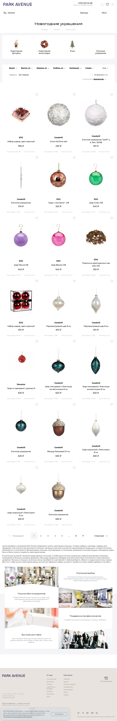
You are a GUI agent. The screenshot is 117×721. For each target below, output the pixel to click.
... (69, 536)
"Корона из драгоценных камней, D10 (96, 264)
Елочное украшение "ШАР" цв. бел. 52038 (96, 141)
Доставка (50, 682)
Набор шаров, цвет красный (21, 141)
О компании (51, 679)
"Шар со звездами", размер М (21, 388)
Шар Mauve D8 (21, 265)
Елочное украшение (21, 203)
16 (76, 536)
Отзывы (50, 691)
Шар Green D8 (96, 203)
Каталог (68, 675)
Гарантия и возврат (51, 688)
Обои (66, 692)
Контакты (50, 694)
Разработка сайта (8, 697)
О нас (50, 675)
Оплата (49, 684)
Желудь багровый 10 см (58, 451)
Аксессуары (68, 689)
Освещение (68, 687)
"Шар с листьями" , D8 (58, 203)
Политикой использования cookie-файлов (18, 717)
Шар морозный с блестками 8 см (96, 451)
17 (83, 536)
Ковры (66, 695)
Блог (48, 696)
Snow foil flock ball (58, 141)
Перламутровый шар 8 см (58, 326)
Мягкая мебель (70, 684)
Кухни (66, 682)
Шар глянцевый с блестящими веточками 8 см (58, 387)
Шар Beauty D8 (58, 265)
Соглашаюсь (59, 714)
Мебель (67, 679)
